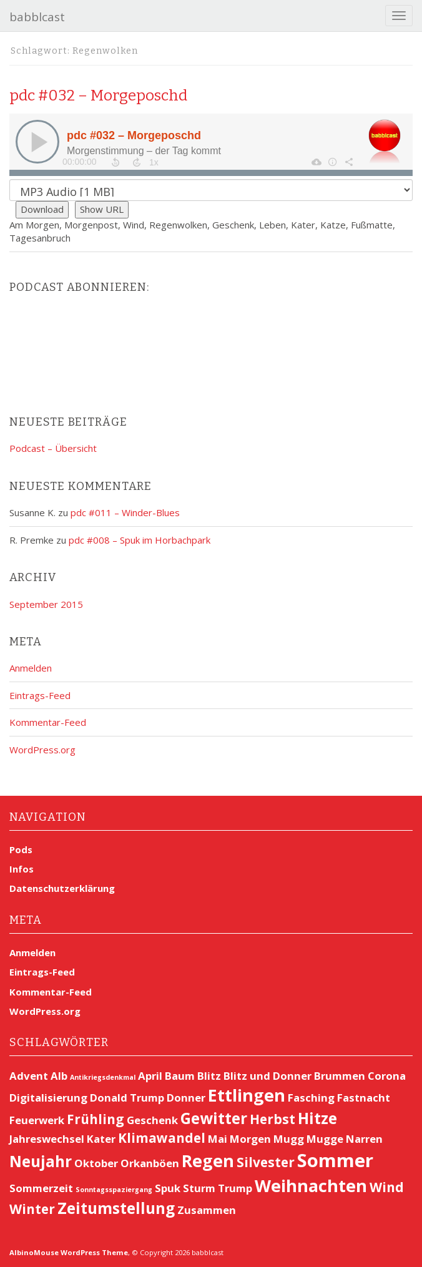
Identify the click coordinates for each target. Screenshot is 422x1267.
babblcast (37, 17)
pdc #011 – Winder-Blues (125, 512)
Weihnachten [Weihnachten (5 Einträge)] (311, 1185)
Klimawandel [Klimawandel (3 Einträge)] (161, 1138)
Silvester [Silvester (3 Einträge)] (266, 1162)
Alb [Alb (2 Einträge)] (59, 1076)
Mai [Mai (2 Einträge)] (217, 1139)
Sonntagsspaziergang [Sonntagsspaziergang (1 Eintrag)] (114, 1189)
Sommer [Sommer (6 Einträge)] (335, 1160)
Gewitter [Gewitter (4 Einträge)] (213, 1118)
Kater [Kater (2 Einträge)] (101, 1139)
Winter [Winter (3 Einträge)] (32, 1209)
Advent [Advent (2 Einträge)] (28, 1076)
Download (42, 209)
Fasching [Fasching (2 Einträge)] (311, 1097)
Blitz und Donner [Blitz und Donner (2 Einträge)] (267, 1076)
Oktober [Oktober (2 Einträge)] (96, 1163)
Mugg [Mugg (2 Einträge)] (288, 1139)
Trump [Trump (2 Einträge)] (235, 1188)
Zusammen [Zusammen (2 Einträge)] (206, 1210)
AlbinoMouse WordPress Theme (68, 1252)
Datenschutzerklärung (62, 888)
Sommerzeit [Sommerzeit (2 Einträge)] (41, 1188)
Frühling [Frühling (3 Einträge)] (95, 1119)
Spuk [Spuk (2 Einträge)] (167, 1188)
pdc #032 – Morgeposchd (98, 95)
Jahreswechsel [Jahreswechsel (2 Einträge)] (46, 1139)
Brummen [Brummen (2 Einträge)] (339, 1076)
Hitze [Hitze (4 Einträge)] (317, 1118)
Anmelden (30, 668)
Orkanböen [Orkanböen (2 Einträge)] (149, 1163)
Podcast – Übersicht (53, 448)
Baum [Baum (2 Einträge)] (180, 1076)
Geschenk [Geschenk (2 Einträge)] (152, 1120)
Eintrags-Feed (40, 695)
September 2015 (46, 604)
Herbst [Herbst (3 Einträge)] (272, 1119)
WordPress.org (42, 749)
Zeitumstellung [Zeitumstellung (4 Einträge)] (116, 1208)
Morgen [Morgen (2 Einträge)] (250, 1139)
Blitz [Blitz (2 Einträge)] (209, 1076)
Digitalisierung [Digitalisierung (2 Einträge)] (48, 1097)
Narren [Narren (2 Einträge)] (364, 1139)
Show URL (102, 209)
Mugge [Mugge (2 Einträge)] (325, 1139)
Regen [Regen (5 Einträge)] (208, 1160)
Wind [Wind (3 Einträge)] (387, 1187)
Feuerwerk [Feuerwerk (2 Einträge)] (36, 1120)
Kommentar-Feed (47, 722)
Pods (20, 849)
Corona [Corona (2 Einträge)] (387, 1076)
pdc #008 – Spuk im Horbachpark (139, 540)
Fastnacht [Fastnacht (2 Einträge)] (363, 1097)
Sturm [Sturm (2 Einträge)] (199, 1188)
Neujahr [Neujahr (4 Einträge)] (40, 1161)
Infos (21, 869)
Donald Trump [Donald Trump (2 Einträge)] (127, 1097)
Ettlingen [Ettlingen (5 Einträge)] (246, 1095)
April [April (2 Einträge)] (150, 1076)
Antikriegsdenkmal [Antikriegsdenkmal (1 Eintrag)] (102, 1077)
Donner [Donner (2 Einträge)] (186, 1097)
